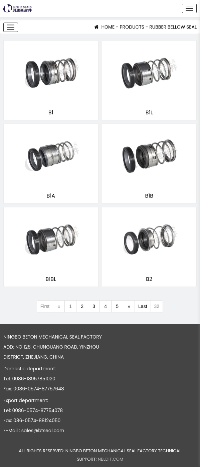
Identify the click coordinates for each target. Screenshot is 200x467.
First (44, 306)
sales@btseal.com (42, 430)
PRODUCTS (132, 27)
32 (157, 306)
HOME (104, 27)
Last (142, 306)
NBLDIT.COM (110, 459)
